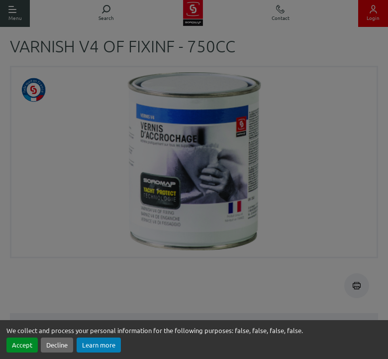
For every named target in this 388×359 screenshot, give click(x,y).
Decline (57, 345)
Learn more (98, 345)
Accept (22, 345)
